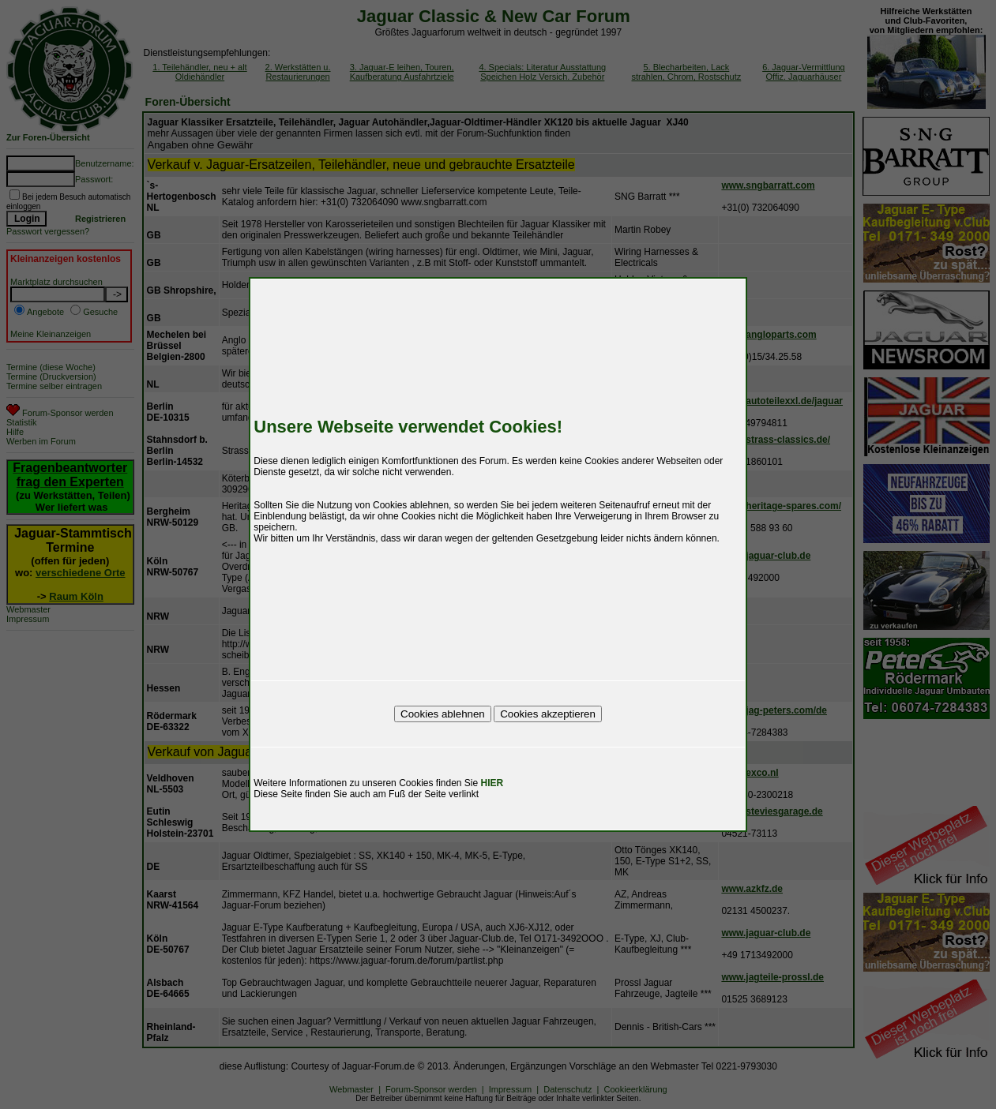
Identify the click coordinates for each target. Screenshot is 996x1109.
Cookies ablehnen (442, 714)
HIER (492, 783)
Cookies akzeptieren (548, 714)
